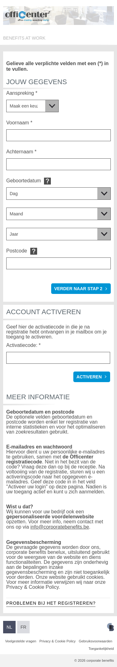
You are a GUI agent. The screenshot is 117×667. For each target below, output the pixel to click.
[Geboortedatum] (58, 193)
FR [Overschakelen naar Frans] (24, 627)
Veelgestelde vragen (21, 641)
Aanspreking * (21, 93)
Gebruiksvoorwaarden (95, 641)
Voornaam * (19, 122)
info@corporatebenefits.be (59, 527)
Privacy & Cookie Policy (57, 641)
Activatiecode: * (23, 345)
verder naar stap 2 (78, 288)
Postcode (16, 250)
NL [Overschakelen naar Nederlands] (9, 627)
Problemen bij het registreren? (50, 603)
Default (47, 181)
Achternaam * (21, 151)
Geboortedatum (23, 180)
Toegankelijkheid (101, 648)
